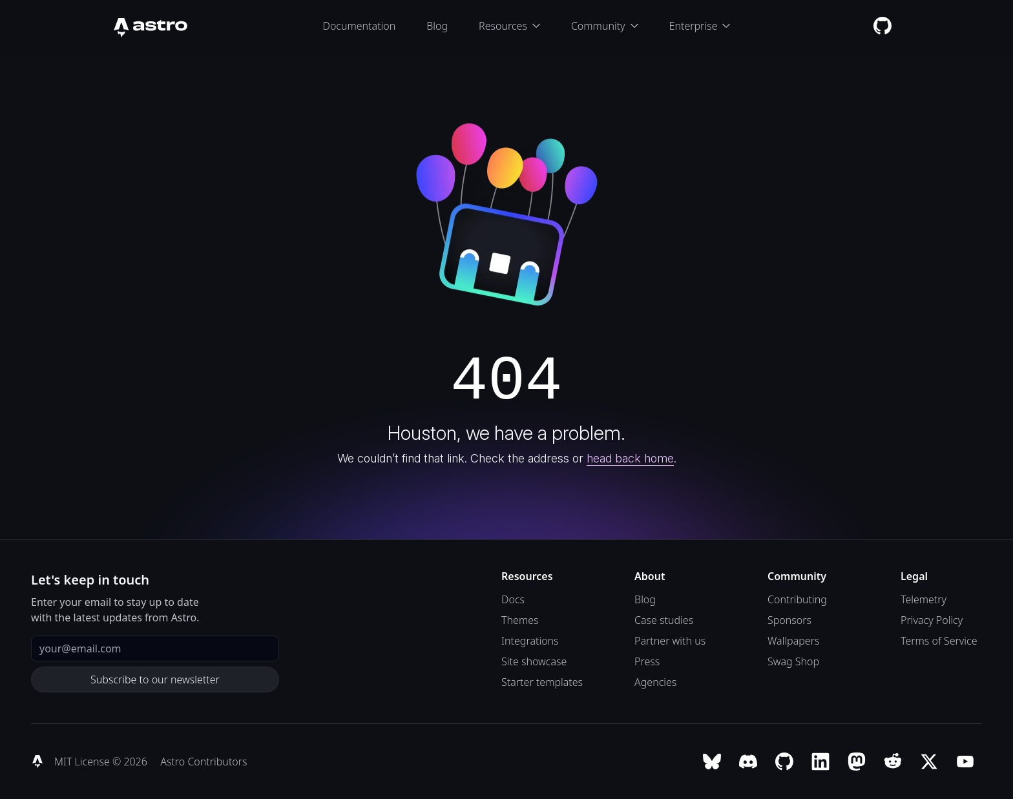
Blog (437, 26)
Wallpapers (793, 641)
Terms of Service (939, 641)
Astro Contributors (203, 761)
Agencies (655, 682)
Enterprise (700, 26)
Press (647, 661)
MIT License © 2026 (102, 761)
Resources (509, 26)
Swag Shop (793, 661)
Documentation (359, 26)
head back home (630, 458)
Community (604, 26)
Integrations (530, 641)
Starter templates (542, 682)
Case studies (663, 620)
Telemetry (923, 599)
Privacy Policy (932, 620)
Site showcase (534, 661)
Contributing (797, 599)
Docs (513, 599)
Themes (519, 620)
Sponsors (789, 620)
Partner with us (669, 641)
